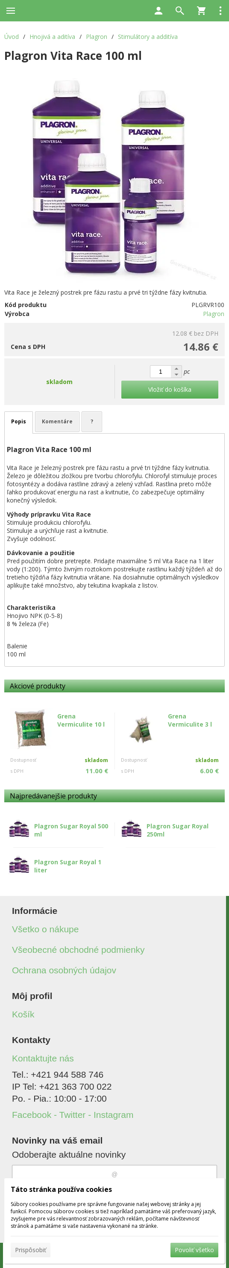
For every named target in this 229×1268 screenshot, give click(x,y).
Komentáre (57, 421)
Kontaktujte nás (43, 1058)
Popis (18, 421)
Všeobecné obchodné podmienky (78, 950)
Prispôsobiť (30, 1250)
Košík (23, 1014)
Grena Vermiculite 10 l (81, 720)
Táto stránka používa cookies (61, 1189)
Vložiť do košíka (169, 389)
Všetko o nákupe (45, 929)
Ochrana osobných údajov (64, 970)
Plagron (213, 314)
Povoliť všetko (194, 1250)
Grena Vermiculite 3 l (190, 720)
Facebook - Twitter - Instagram (72, 1115)
